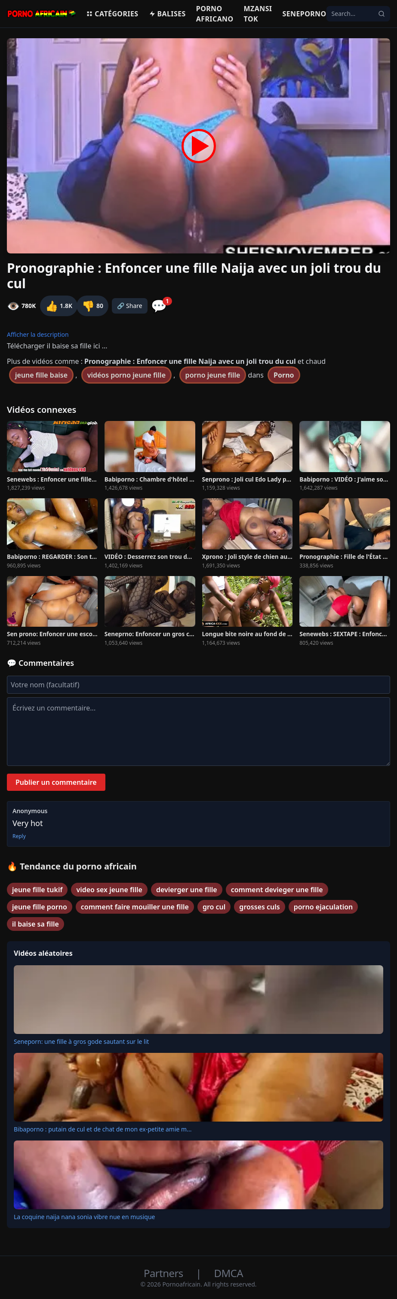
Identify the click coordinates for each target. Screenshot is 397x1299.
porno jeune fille (212, 375)
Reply (19, 836)
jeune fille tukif (37, 889)
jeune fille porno (39, 907)
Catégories (112, 13)
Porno (284, 375)
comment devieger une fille (277, 889)
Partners (164, 1273)
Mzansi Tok (258, 14)
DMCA (228, 1273)
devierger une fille (186, 889)
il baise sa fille (35, 924)
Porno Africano (215, 14)
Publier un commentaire (56, 782)
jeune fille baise (41, 375)
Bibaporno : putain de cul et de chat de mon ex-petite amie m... (102, 1129)
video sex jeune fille (109, 889)
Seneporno (304, 13)
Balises (167, 13)
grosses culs (259, 907)
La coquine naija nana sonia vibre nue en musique (84, 1217)
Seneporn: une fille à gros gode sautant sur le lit (81, 1041)
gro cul (214, 907)
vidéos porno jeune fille (126, 375)
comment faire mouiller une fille (135, 907)
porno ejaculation (323, 907)
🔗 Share (129, 306)
